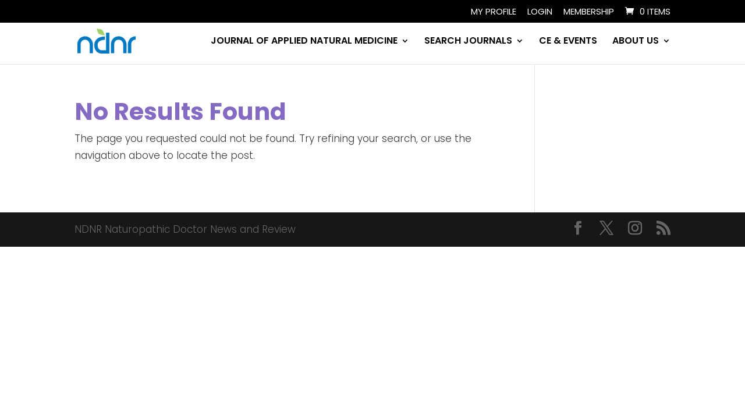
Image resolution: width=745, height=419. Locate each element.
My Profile (493, 12)
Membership (588, 12)
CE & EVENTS (568, 42)
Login (539, 12)
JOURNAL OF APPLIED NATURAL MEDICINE (304, 42)
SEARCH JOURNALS (468, 42)
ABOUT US (635, 42)
